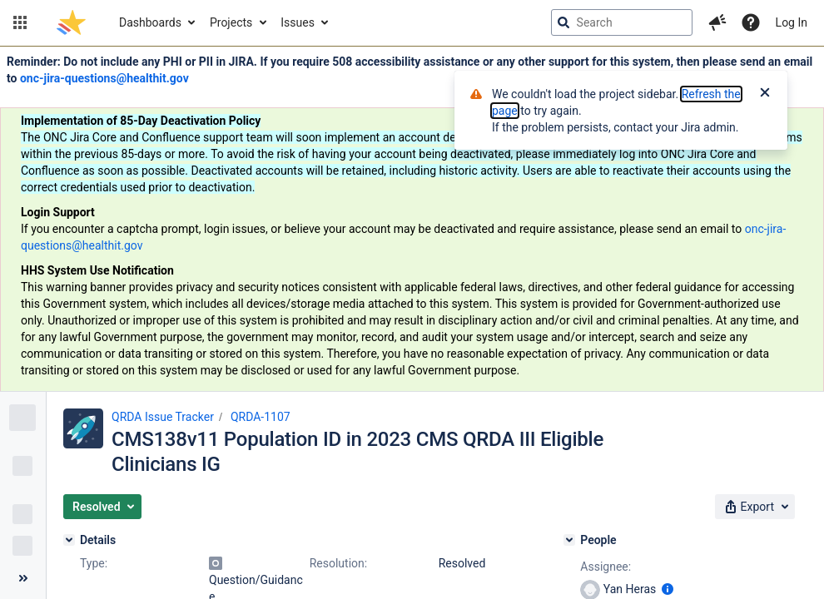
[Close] (765, 94)
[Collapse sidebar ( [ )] (22, 578)
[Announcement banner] (412, 219)
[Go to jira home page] (71, 22)
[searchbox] (621, 22)
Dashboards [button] (150, 22)
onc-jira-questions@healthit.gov (104, 78)
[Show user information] (667, 589)
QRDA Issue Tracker (163, 416)
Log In (791, 22)
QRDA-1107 (260, 416)
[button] (20, 22)
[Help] (750, 22)
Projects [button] (231, 22)
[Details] (69, 540)
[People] (569, 540)
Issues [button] (297, 22)
